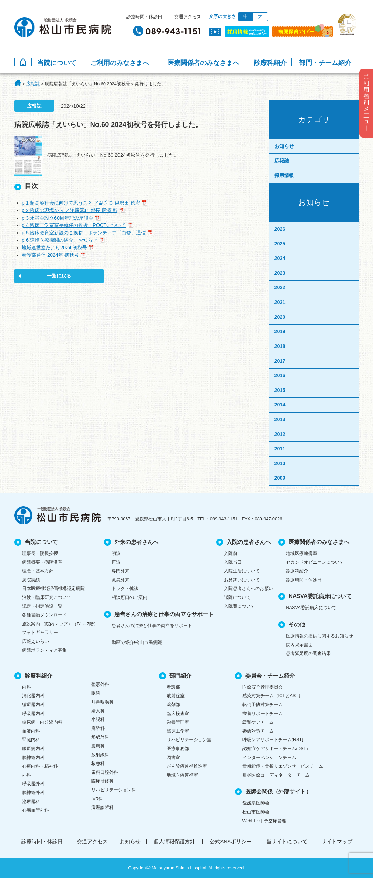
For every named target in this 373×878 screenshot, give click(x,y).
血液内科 (31, 731)
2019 (280, 331)
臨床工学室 (178, 731)
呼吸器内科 (33, 713)
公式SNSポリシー (230, 841)
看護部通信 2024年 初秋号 (50, 255)
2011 (280, 448)
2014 (280, 404)
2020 (280, 317)
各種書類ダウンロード (44, 614)
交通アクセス (187, 16)
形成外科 (100, 736)
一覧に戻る (59, 275)
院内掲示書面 (299, 644)
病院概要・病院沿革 (42, 562)
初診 (116, 553)
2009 (280, 478)
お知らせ (284, 146)
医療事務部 (178, 748)
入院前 (230, 553)
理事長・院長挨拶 (40, 553)
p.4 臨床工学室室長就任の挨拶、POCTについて (74, 225)
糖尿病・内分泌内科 (42, 722)
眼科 (95, 692)
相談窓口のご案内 (129, 597)
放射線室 (176, 695)
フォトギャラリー (40, 632)
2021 (280, 302)
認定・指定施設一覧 (42, 606)
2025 (280, 243)
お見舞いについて (242, 579)
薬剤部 (173, 704)
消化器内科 (33, 695)
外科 (26, 775)
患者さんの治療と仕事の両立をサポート (152, 625)
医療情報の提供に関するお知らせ (319, 635)
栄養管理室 (178, 722)
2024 (280, 258)
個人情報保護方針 (174, 841)
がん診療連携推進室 (187, 766)
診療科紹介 (270, 62)
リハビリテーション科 (113, 789)
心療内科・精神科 (40, 766)
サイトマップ (336, 841)
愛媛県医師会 (255, 802)
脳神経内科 (33, 757)
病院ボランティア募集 (44, 650)
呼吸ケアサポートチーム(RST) (272, 739)
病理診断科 (102, 807)
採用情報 (284, 175)
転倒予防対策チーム (262, 704)
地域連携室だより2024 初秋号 (54, 247)
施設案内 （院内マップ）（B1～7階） (60, 623)
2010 (280, 463)
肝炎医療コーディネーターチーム (276, 775)
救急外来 (120, 579)
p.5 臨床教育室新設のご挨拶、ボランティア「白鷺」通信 (84, 232)
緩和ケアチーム (258, 722)
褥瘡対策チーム (258, 731)
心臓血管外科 (35, 810)
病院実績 (31, 579)
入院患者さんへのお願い (248, 588)
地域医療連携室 (301, 553)
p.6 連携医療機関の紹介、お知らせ (59, 240)
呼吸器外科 (33, 783)
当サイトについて (287, 841)
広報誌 (281, 160)
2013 (280, 419)
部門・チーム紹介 (325, 62)
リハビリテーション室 (189, 739)
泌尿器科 (31, 801)
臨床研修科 (102, 780)
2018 (280, 346)
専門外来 (120, 570)
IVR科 (97, 798)
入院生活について (242, 570)
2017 (280, 361)
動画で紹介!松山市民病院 (137, 642)
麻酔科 (98, 728)
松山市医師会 (255, 811)
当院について (56, 62)
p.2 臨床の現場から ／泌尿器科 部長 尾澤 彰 (69, 210)
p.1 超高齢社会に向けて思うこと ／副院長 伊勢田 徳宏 (81, 203)
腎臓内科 (31, 739)
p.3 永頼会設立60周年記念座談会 (57, 218)
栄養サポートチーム (262, 713)
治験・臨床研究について (46, 597)
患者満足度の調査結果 (308, 653)
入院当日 (233, 562)
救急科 (98, 763)
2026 (280, 229)
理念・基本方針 (37, 570)
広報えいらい (35, 641)
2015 (280, 390)
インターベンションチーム (269, 757)
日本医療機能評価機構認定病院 (53, 588)
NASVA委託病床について (311, 607)
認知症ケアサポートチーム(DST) (275, 748)
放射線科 (100, 754)
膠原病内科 (33, 748)
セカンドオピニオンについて (315, 562)
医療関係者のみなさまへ (203, 62)
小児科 (98, 719)
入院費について (239, 606)
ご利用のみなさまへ (119, 62)
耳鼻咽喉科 (102, 701)
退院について (237, 597)
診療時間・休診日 (144, 16)
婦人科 (98, 710)
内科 (26, 687)
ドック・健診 (125, 588)
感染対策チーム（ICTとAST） (272, 695)
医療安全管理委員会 (262, 687)
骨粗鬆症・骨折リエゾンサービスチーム (282, 766)
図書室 (173, 757)
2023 (280, 273)
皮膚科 (98, 745)
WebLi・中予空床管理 (264, 820)
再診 (116, 562)
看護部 (173, 687)
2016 (280, 375)
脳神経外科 (33, 792)
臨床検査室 (178, 713)
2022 (280, 287)
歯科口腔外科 (104, 772)
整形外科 (100, 684)
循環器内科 (33, 704)
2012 (280, 434)
